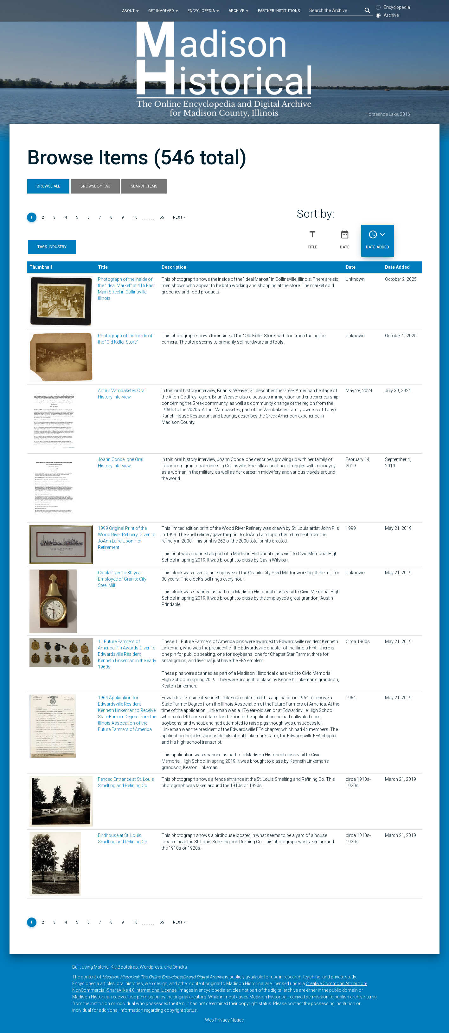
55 (162, 217)
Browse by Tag (95, 186)
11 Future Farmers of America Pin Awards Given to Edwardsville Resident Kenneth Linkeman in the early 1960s (127, 654)
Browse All (48, 186)
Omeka (180, 967)
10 (135, 217)
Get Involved (163, 11)
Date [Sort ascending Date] (345, 237)
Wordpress (151, 967)
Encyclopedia (203, 11)
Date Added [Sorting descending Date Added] (377, 237)
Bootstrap (128, 967)
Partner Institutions (279, 11)
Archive (238, 11)
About (130, 11)
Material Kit (105, 967)
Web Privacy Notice (224, 1020)
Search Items (144, 186)
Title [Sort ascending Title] (312, 237)
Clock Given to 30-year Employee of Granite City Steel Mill (122, 579)
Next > (179, 217)
